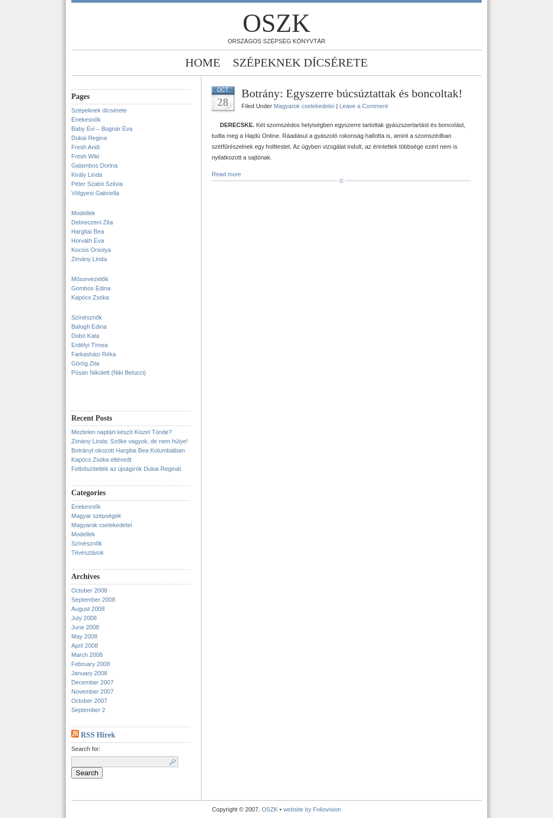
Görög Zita (85, 363)
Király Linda (86, 174)
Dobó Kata (85, 335)
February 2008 (90, 664)
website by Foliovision (312, 809)
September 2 (88, 710)
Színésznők (86, 317)
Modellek (83, 213)
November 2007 (92, 691)
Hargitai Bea (87, 231)
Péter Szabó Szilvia (97, 184)
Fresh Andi (85, 147)
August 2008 (88, 609)
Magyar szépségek (96, 516)
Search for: (85, 749)
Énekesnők (85, 119)
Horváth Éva (87, 240)
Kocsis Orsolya (91, 250)
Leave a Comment (363, 106)
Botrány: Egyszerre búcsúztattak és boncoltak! (351, 93)
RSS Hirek (98, 735)
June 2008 (85, 627)
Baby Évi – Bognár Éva (101, 128)
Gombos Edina (91, 288)
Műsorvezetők (89, 279)
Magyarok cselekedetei (101, 525)
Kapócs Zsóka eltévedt (101, 459)
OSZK (276, 23)
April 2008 (84, 645)
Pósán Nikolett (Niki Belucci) (108, 372)
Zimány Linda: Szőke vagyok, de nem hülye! (129, 441)
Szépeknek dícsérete (300, 62)
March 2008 (87, 654)
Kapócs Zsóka (90, 297)
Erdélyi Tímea (89, 345)
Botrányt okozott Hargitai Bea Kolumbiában (128, 450)
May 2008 (84, 636)
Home (202, 62)
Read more (226, 174)
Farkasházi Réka (93, 354)
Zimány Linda (89, 259)
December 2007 (92, 682)
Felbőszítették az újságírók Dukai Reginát (126, 468)
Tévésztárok (87, 552)
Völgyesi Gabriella (95, 193)
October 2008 (89, 590)
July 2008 (84, 618)
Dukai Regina (89, 138)
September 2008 (93, 599)
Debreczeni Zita (92, 222)
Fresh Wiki (85, 156)
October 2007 (89, 700)
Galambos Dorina (94, 165)
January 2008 (89, 673)
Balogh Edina (88, 326)
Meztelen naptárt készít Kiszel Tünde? (121, 432)
